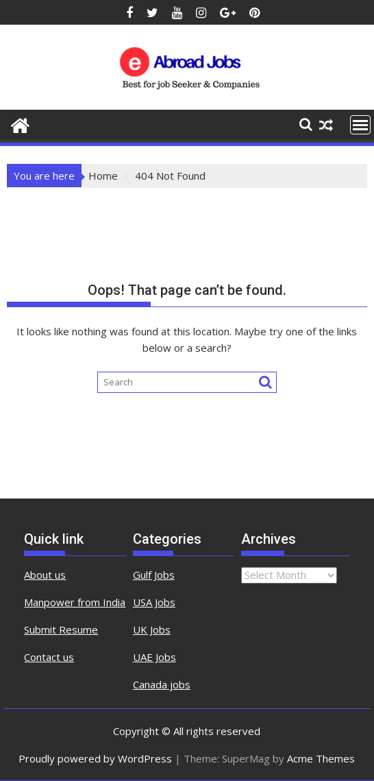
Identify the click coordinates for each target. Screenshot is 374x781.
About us (45, 574)
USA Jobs (154, 602)
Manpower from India (74, 602)
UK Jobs (152, 629)
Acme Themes (321, 758)
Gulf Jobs (154, 574)
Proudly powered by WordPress (95, 758)
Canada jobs (161, 684)
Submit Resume (61, 629)
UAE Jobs (154, 657)
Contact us (49, 657)
